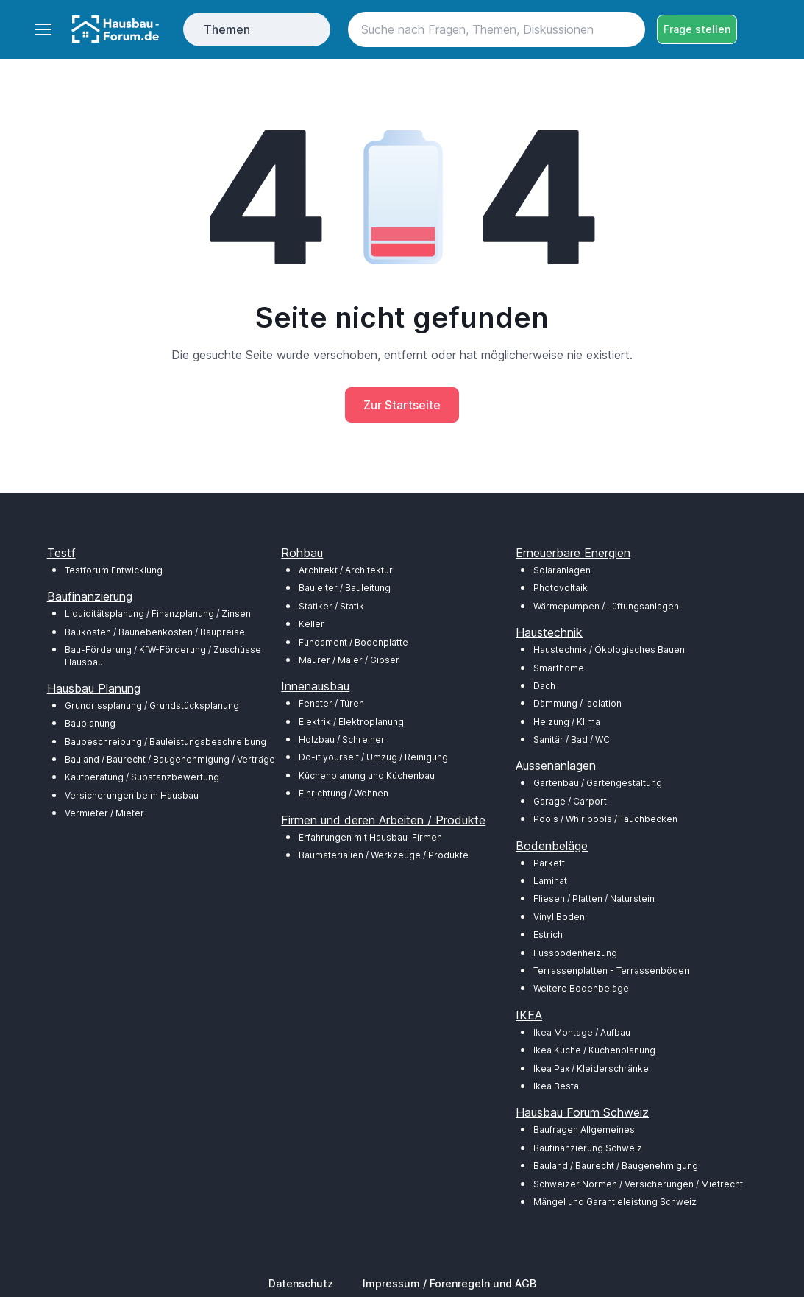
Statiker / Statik (331, 606)
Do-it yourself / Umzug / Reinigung (373, 757)
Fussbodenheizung (575, 952)
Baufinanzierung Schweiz (587, 1147)
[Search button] (627, 29)
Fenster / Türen (331, 703)
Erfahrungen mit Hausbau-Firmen (370, 837)
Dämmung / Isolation (577, 703)
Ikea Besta (556, 1086)
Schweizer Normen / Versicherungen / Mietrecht (638, 1184)
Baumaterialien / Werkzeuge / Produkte (384, 854)
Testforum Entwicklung (114, 570)
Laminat (550, 880)
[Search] (496, 29)
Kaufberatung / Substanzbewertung (142, 776)
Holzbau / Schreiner (342, 739)
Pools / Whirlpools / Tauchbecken (605, 818)
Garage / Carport (570, 801)
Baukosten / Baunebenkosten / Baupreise (155, 631)
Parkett (549, 863)
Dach (544, 685)
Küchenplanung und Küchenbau (367, 775)
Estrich (548, 934)
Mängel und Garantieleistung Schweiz (615, 1201)
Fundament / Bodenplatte (353, 642)
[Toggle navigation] (43, 29)
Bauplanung (90, 723)
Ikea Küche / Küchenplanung (594, 1050)
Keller (311, 623)
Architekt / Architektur (346, 570)
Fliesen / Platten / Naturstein (594, 898)
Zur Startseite (402, 404)
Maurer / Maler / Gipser (349, 659)
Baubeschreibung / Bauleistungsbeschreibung (165, 741)
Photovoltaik (560, 587)
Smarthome (558, 668)
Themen (227, 29)
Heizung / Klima (566, 721)
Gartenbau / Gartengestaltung (597, 782)
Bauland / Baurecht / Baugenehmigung (615, 1165)
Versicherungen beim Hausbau (132, 795)
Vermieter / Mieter (104, 813)
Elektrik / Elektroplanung (351, 721)
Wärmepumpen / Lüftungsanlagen (606, 606)
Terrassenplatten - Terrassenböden (611, 970)
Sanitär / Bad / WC (571, 739)
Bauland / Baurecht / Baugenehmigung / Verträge (170, 759)
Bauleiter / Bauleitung (345, 587)
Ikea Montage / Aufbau (581, 1032)
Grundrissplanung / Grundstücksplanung (152, 705)
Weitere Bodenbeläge (581, 988)
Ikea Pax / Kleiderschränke (591, 1068)
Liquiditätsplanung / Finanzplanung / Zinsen (158, 613)
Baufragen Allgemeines (584, 1129)
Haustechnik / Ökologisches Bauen (609, 649)
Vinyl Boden (559, 916)
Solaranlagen (562, 570)
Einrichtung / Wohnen (343, 793)
